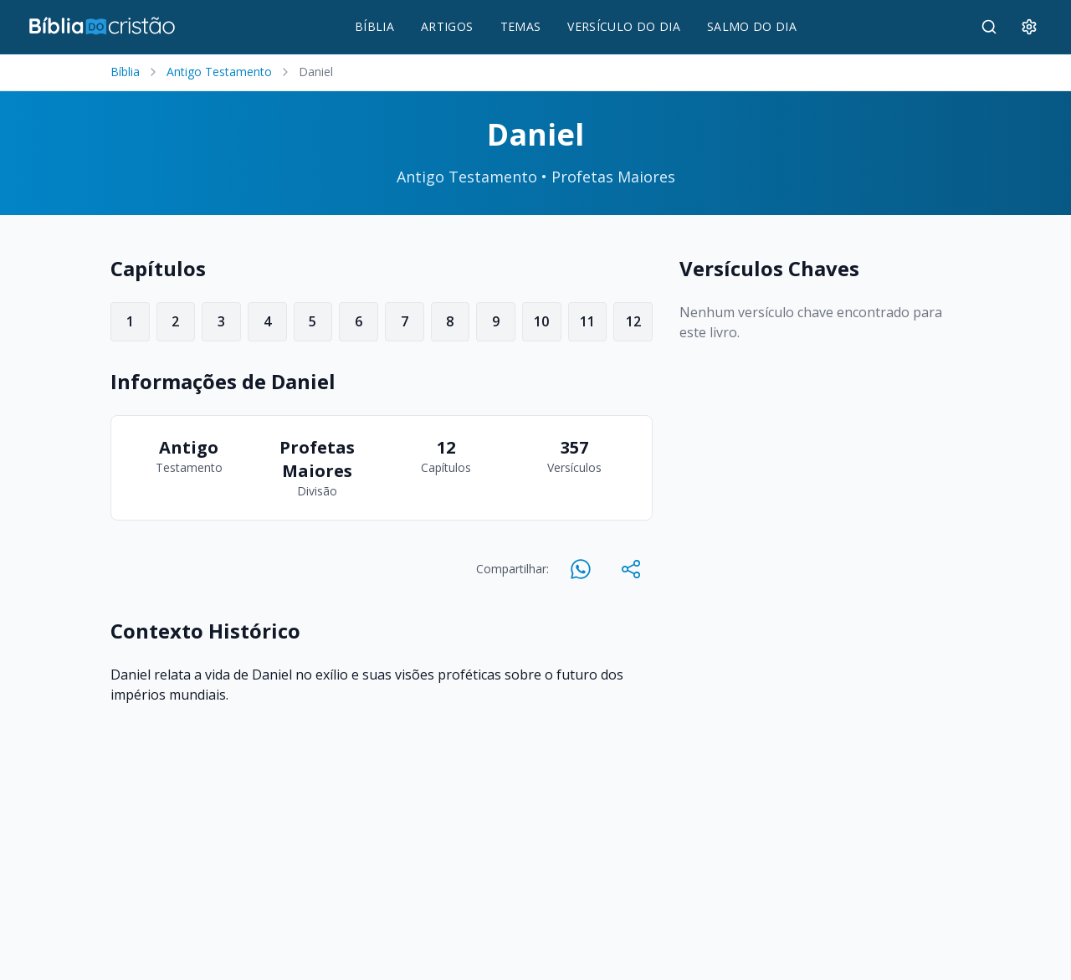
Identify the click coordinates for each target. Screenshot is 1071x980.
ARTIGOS (447, 26)
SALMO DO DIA (752, 26)
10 (541, 321)
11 (587, 321)
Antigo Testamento (219, 72)
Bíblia (125, 72)
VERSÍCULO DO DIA (623, 26)
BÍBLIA (374, 26)
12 (633, 321)
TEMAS (520, 26)
